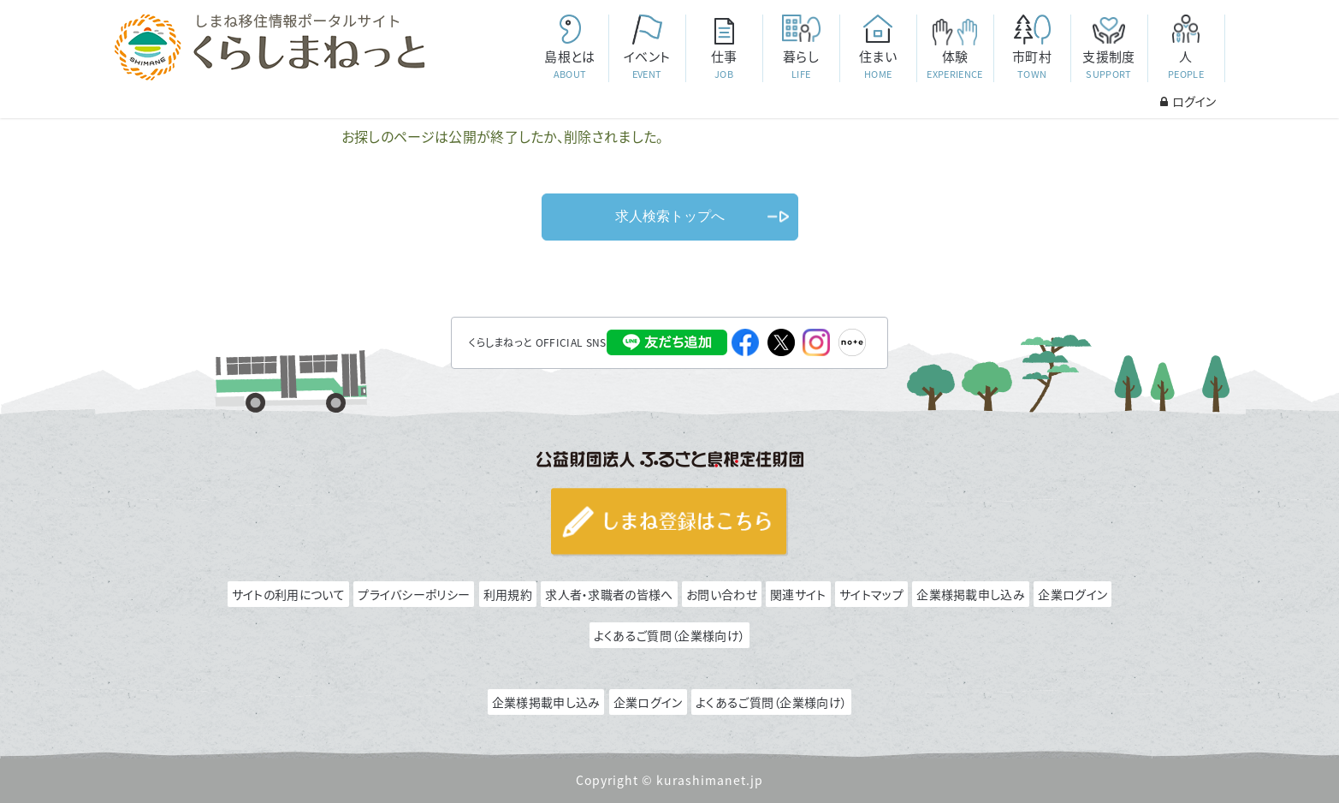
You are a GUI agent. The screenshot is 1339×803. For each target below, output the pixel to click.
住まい (877, 64)
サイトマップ (871, 594)
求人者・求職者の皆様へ (608, 594)
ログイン (1188, 101)
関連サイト (798, 594)
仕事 (723, 64)
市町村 (1031, 64)
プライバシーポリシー (414, 594)
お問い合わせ (721, 594)
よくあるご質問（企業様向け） (669, 635)
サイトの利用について (288, 594)
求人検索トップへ (670, 216)
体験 (954, 64)
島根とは (569, 64)
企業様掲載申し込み (970, 594)
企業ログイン (1072, 594)
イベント (646, 64)
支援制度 (1108, 64)
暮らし (800, 64)
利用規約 (507, 594)
